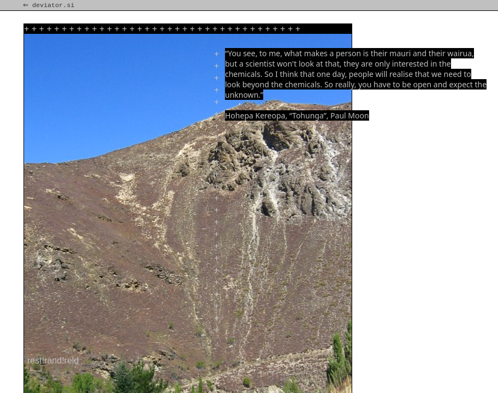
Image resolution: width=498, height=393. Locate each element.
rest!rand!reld (53, 360)
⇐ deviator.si (49, 5)
